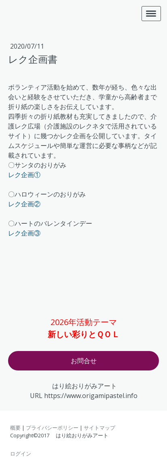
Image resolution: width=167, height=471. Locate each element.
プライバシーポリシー (52, 427)
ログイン (20, 453)
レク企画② (24, 203)
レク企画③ (24, 233)
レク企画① (24, 174)
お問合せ (84, 360)
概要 (15, 427)
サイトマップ (99, 427)
